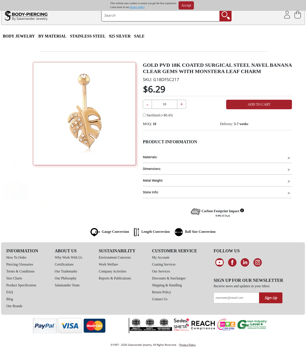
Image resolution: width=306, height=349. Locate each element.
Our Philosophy (66, 278)
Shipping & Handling (167, 285)
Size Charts (14, 278)
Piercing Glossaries (19, 264)
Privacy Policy (187, 345)
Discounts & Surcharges (168, 278)
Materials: (150, 157)
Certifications (64, 264)
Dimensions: (152, 169)
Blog (9, 299)
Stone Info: (150, 192)
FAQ (9, 292)
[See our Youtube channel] (219, 262)
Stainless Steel (88, 36)
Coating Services (164, 264)
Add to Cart (259, 104)
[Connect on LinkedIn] (245, 262)
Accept (186, 5)
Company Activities (112, 271)
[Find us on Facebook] (232, 262)
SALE (139, 36)
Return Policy (161, 292)
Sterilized (158, 115)
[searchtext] (160, 15)
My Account (160, 257)
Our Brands (14, 306)
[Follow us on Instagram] (258, 262)
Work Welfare (108, 264)
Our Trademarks (66, 271)
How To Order (16, 257)
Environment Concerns (115, 257)
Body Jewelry (19, 36)
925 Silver (120, 36)
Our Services (161, 271)
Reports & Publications (115, 278)
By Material (52, 36)
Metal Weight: (153, 180)
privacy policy (137, 7)
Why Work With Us (68, 257)
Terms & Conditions (20, 271)
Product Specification (21, 285)
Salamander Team (67, 285)
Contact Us (159, 299)
